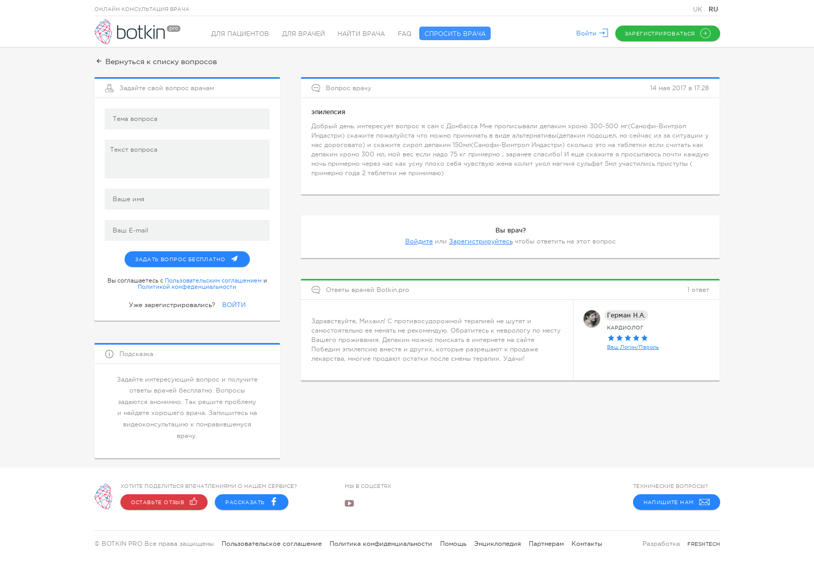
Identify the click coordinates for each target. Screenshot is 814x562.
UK (698, 9)
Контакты (587, 543)
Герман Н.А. (626, 314)
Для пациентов (241, 34)
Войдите (419, 240)
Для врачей (304, 34)
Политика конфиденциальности (381, 543)
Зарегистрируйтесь (481, 240)
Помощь (453, 543)
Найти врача (362, 34)
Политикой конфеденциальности (187, 286)
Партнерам (546, 543)
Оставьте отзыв (164, 502)
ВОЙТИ (234, 304)
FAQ (405, 34)
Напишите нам (676, 502)
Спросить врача (456, 34)
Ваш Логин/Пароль (633, 346)
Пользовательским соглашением (213, 279)
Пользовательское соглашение (272, 543)
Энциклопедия (497, 543)
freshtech (703, 544)
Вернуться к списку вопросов (155, 61)
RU (713, 9)
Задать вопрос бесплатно (192, 256)
